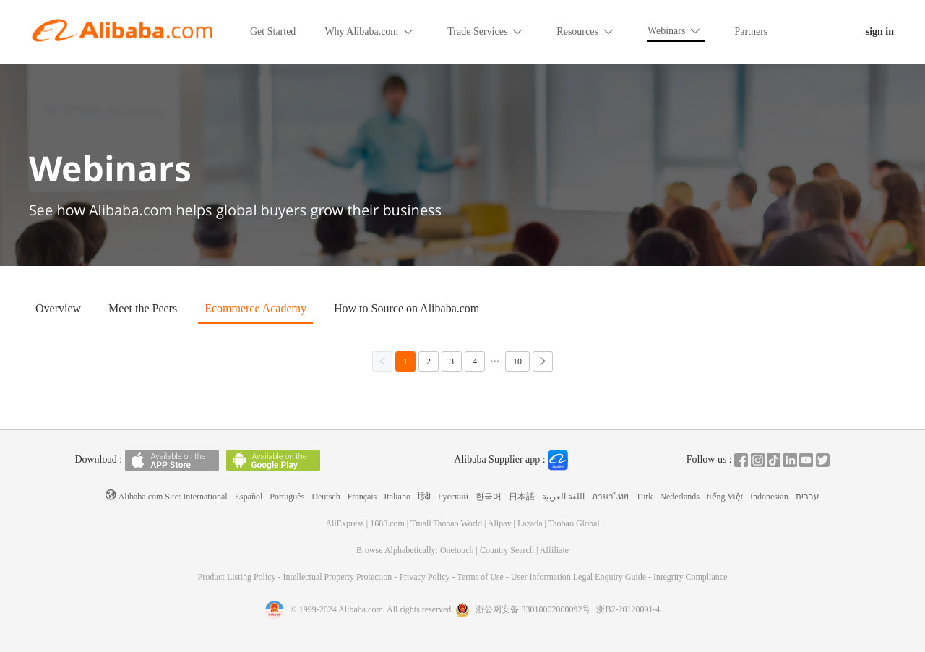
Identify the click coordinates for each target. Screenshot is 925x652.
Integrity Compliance (690, 577)
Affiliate (554, 550)
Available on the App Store (172, 460)
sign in (880, 31)
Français (362, 497)
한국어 (489, 497)
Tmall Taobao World (446, 523)
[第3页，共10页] (452, 361)
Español (249, 497)
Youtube (806, 460)
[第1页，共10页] (405, 361)
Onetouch (457, 550)
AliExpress (344, 523)
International (205, 497)
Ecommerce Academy (255, 308)
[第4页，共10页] (475, 361)
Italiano (397, 497)
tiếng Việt (725, 497)
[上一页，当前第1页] (382, 361)
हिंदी (424, 497)
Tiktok (773, 460)
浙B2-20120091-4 (628, 609)
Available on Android (273, 460)
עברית (807, 497)
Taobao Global (574, 523)
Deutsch (325, 497)
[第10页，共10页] (517, 361)
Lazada (530, 523)
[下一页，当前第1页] (543, 361)
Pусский (453, 497)
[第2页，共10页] (428, 361)
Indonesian (769, 497)
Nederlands (680, 497)
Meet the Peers (142, 308)
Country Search (507, 550)
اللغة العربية (563, 497)
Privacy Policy (425, 577)
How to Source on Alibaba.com (406, 308)
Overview (58, 308)
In (790, 460)
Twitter (823, 460)
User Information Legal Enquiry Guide (578, 577)
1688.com (387, 523)
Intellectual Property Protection (339, 577)
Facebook (741, 460)
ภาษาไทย (610, 497)
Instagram (758, 460)
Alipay (500, 523)
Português (287, 497)
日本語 (522, 497)
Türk (644, 497)
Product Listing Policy (238, 577)
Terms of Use (481, 577)
